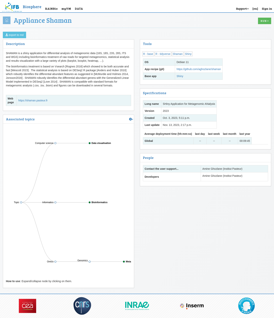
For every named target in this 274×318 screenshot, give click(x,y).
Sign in (267, 8)
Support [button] (242, 8)
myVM (66, 8)
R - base (148, 53)
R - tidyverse (162, 53)
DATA (79, 8)
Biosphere (32, 6)
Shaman (178, 53)
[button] (255, 6)
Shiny (188, 53)
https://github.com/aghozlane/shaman (199, 69)
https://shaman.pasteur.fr (33, 100)
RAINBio (51, 8)
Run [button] (264, 21)
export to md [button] (14, 34)
